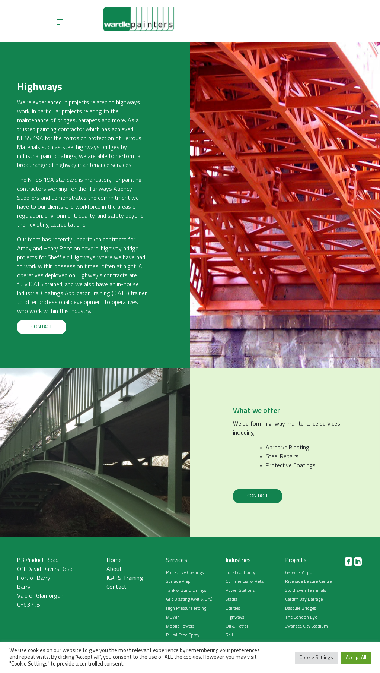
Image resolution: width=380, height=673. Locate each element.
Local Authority (240, 573)
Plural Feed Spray (182, 635)
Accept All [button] (356, 657)
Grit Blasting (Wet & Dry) (189, 599)
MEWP (172, 617)
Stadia (231, 599)
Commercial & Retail (246, 581)
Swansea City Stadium (306, 626)
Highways (235, 617)
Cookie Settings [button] (316, 657)
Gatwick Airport (300, 573)
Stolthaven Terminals (305, 590)
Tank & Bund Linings (186, 590)
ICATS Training (124, 578)
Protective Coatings (185, 573)
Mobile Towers (180, 626)
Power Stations (240, 590)
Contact (41, 327)
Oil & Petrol (237, 626)
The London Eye (301, 617)
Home (114, 560)
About (114, 569)
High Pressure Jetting (186, 608)
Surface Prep (178, 581)
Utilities (233, 608)
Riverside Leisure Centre (308, 581)
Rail (229, 635)
